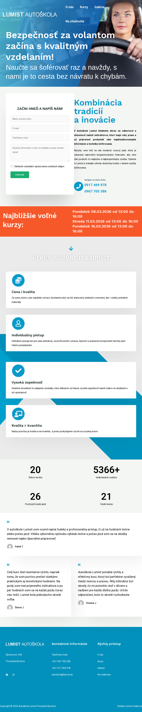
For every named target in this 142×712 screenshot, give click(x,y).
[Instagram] (13, 675)
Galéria (99, 7)
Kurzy (84, 7)
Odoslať (19, 174)
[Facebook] (7, 675)
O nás (70, 7)
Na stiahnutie (75, 21)
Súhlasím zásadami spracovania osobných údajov (39, 166)
